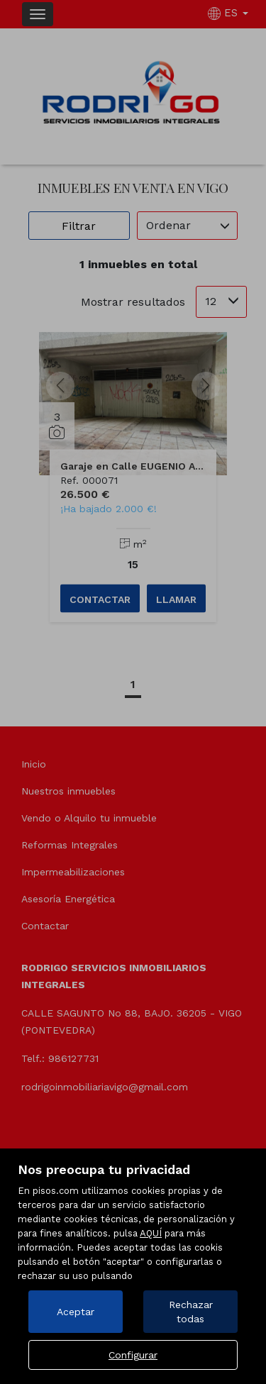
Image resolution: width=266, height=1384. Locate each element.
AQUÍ (151, 1233)
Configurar (133, 1355)
